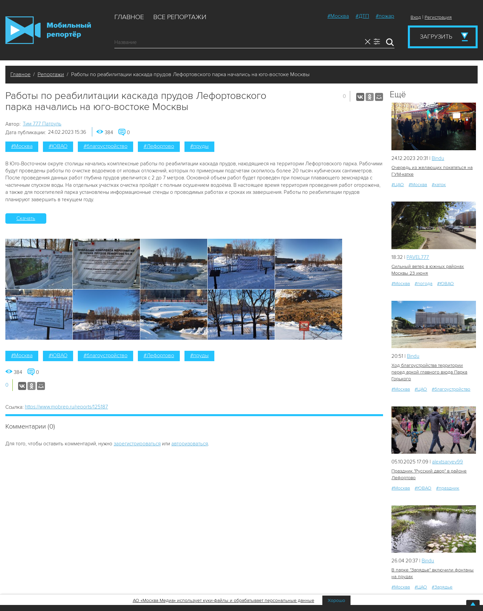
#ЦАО (397, 184)
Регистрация (438, 17)
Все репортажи (179, 17)
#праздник (447, 488)
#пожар (385, 16)
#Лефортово (159, 146)
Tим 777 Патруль (42, 124)
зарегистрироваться (137, 444)
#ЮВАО (58, 146)
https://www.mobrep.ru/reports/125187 (66, 407)
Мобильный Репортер (48, 30)
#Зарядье (442, 587)
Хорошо (336, 600)
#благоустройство (105, 146)
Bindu (438, 158)
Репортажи (51, 74)
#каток (439, 184)
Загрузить (436, 36)
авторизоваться (189, 444)
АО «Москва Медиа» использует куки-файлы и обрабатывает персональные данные (223, 600)
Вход (416, 17)
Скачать (25, 218)
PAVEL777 (418, 257)
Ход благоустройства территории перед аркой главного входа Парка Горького (429, 372)
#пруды (199, 146)
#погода (423, 283)
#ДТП (362, 16)
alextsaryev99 (447, 462)
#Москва (338, 16)
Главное (129, 17)
